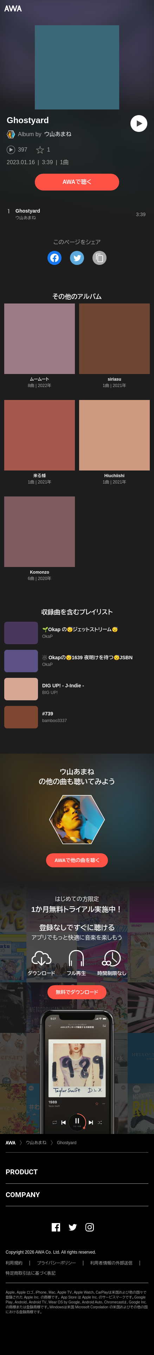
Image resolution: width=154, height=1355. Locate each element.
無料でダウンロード (77, 992)
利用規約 (14, 1263)
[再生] (138, 123)
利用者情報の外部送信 (111, 1263)
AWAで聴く (77, 182)
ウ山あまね (57, 134)
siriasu (114, 379)
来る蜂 (39, 475)
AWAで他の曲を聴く (77, 860)
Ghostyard (66, 1142)
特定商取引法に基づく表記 (31, 1273)
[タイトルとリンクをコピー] (99, 258)
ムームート (39, 379)
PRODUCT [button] (22, 1172)
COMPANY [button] (23, 1194)
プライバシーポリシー (56, 1263)
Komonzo (39, 572)
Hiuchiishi (114, 475)
